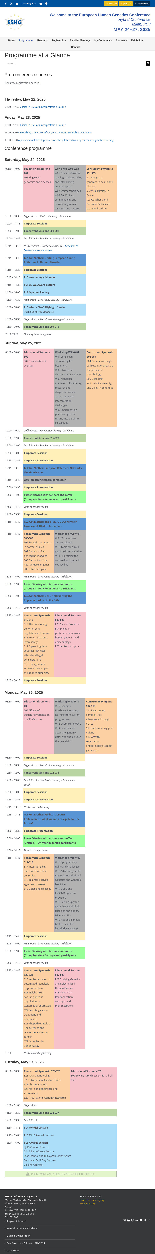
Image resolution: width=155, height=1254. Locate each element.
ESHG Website (141, 3)
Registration (126, 3)
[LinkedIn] (128, 1220)
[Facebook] (149, 1220)
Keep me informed (16, 1221)
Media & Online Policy (18, 1235)
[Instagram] (132, 1220)
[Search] (148, 63)
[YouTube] (141, 1220)
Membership (111, 3)
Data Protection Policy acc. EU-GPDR (25, 1243)
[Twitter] (145, 1220)
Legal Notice (12, 1250)
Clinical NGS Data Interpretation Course (43, 107)
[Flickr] (136, 1220)
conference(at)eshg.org (92, 1199)
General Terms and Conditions (22, 1228)
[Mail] (124, 1220)
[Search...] (75, 63)
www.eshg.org (87, 1203)
